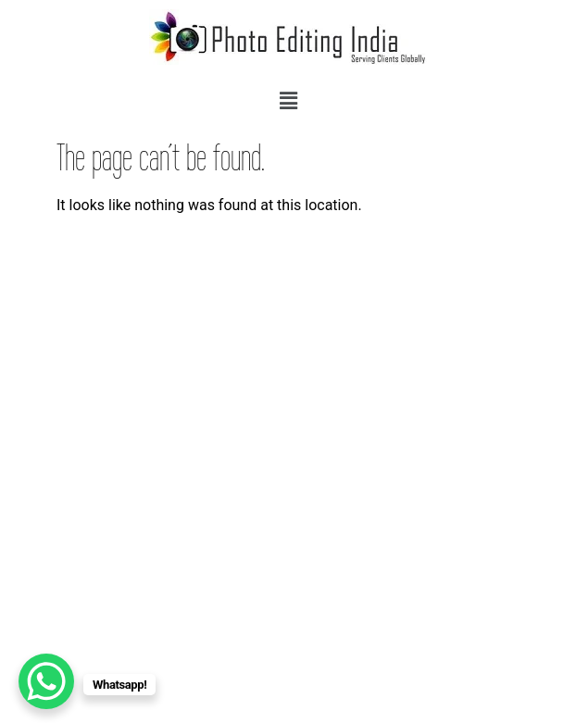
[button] (288, 100)
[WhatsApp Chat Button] (46, 681)
